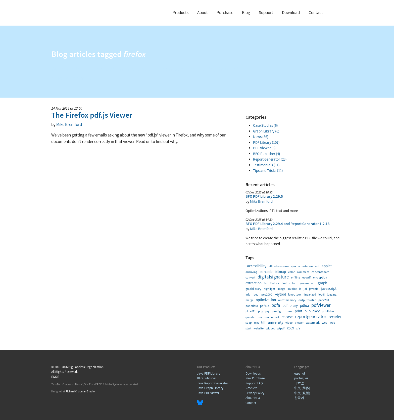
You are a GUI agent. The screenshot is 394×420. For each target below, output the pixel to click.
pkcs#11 (250, 311)
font (295, 283)
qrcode (250, 317)
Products (180, 12)
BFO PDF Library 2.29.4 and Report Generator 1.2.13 (287, 223)
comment (303, 272)
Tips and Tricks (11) (268, 170)
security (335, 316)
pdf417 (264, 306)
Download (291, 12)
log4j (321, 294)
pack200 (323, 300)
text (256, 322)
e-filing (295, 277)
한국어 (299, 398)
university (275, 322)
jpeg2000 (266, 294)
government (308, 283)
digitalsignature (273, 277)
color (291, 272)
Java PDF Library (208, 373)
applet (327, 265)
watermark (313, 322)
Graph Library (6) (266, 131)
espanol (299, 373)
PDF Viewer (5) (264, 148)
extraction (253, 283)
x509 (290, 328)
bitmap (280, 271)
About (202, 12)
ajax (293, 266)
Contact (316, 12)
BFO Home (71, 12)
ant (317, 266)
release (286, 316)
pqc (267, 311)
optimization (266, 299)
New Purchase (255, 378)
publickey (312, 311)
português (301, 378)
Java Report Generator (212, 383)
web (324, 322)
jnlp (248, 294)
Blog (246, 12)
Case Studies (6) (265, 125)
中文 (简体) (302, 388)
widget (270, 328)
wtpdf (281, 328)
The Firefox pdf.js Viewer (91, 115)
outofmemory (287, 300)
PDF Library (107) (266, 142)
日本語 (299, 383)
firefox (285, 283)
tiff (263, 322)
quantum (263, 317)
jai (305, 289)
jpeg (255, 294)
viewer (299, 322)
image (281, 289)
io (300, 289)
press (289, 311)
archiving (251, 272)
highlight (269, 289)
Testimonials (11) (266, 165)
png (260, 311)
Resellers (251, 388)
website (259, 328)
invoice (292, 289)
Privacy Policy (254, 393)
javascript (328, 288)
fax (266, 283)
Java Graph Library (210, 388)
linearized (310, 294)
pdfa (275, 305)
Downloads (253, 373)
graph (322, 283)
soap (248, 322)
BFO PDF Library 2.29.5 (264, 196)
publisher (328, 311)
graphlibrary (253, 289)
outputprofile (307, 300)
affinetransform (279, 266)
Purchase (225, 12)
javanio (314, 289)
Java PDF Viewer (208, 393)
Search (335, 13)
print (298, 311)
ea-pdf (306, 277)
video (289, 322)
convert (250, 277)
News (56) (260, 136)
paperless (251, 306)
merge (249, 300)
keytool (280, 294)
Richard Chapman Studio (80, 391)
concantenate (320, 272)
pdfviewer (321, 305)
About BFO (252, 398)
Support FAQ (254, 383)
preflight (277, 311)
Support (266, 12)
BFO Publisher (206, 378)
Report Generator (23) (270, 159)
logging (331, 294)
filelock (274, 283)
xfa (298, 328)
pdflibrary (290, 305)
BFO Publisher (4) (266, 153)
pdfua (304, 305)
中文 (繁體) (302, 393)
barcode (266, 271)
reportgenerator (310, 316)
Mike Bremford (69, 124)
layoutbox (294, 294)
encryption (320, 277)
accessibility (256, 265)
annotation (305, 266)
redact (275, 317)
